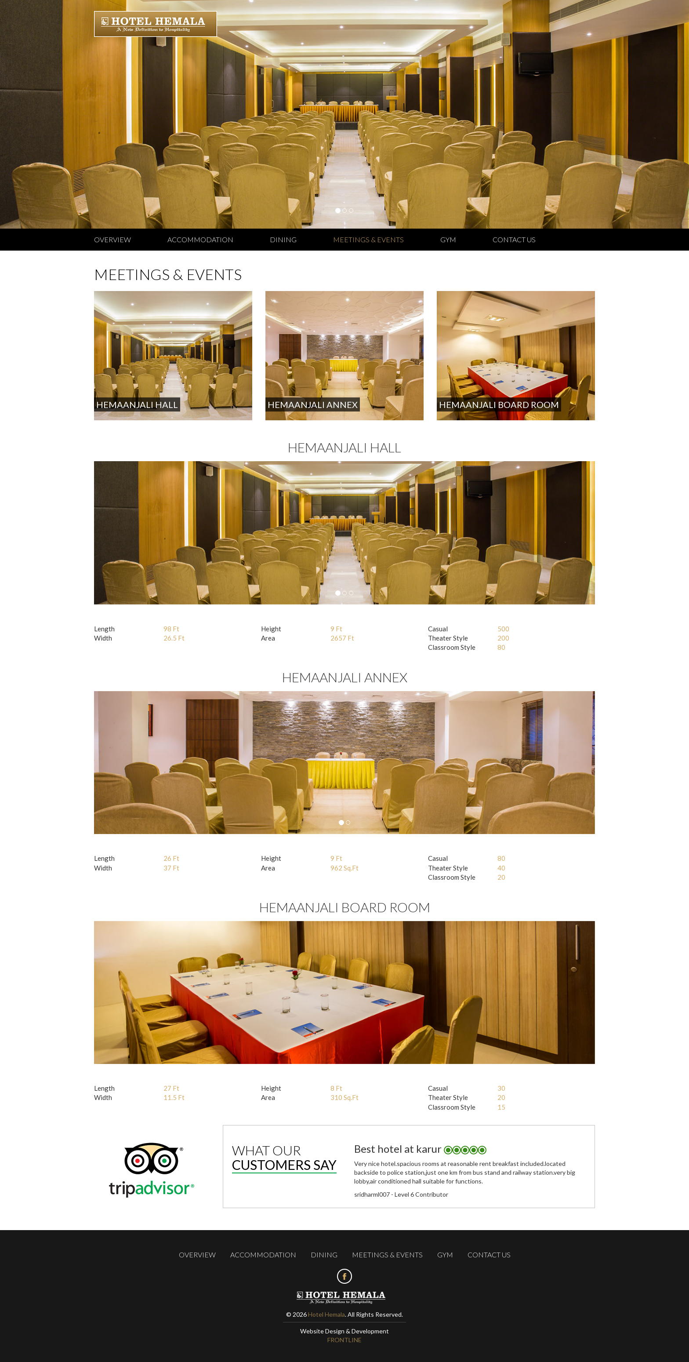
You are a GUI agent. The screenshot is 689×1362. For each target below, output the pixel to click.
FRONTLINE (344, 1340)
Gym (448, 239)
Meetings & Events (368, 239)
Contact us (514, 239)
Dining (283, 239)
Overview (112, 239)
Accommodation (200, 239)
